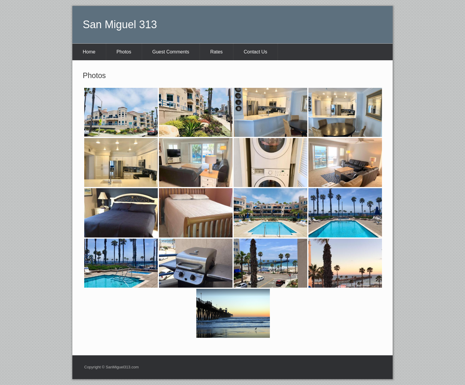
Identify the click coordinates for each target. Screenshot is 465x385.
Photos (124, 51)
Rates (216, 51)
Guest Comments (170, 51)
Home (89, 51)
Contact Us (255, 51)
